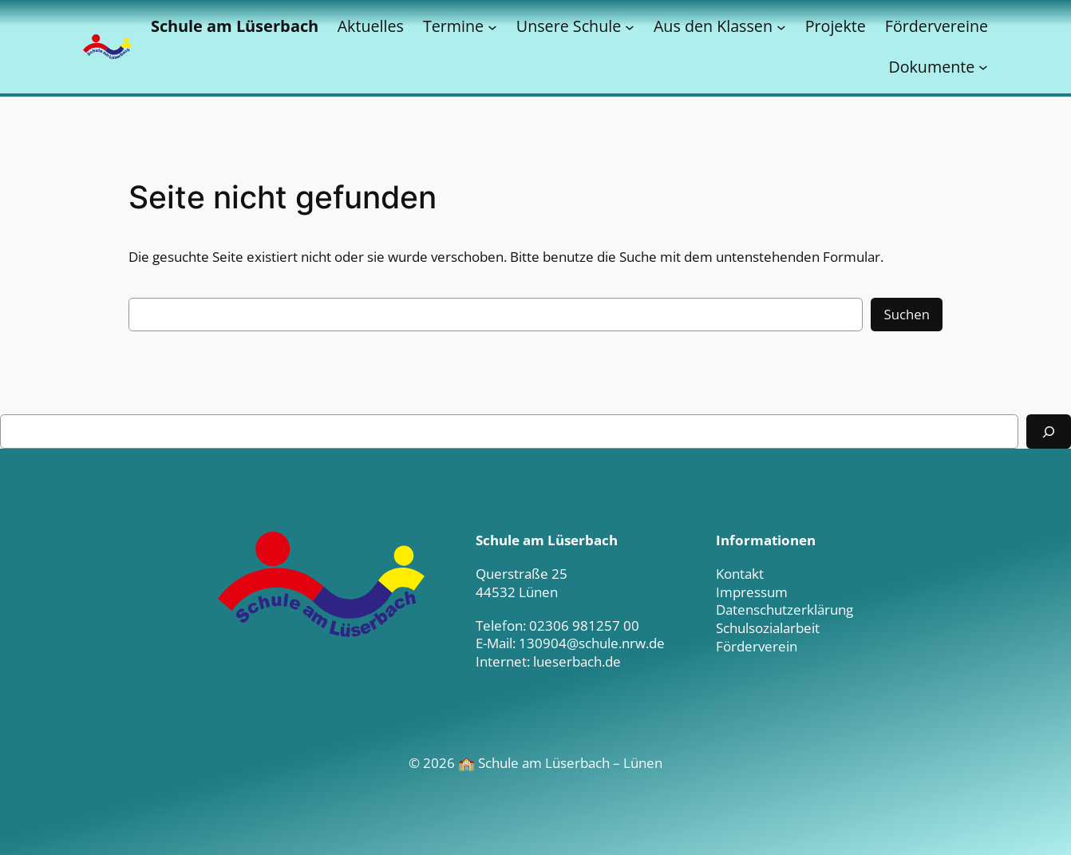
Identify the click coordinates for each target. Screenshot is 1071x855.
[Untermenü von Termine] (492, 26)
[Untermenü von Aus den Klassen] (781, 26)
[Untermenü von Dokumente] (983, 67)
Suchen (906, 314)
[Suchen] (1048, 431)
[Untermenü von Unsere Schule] (629, 26)
